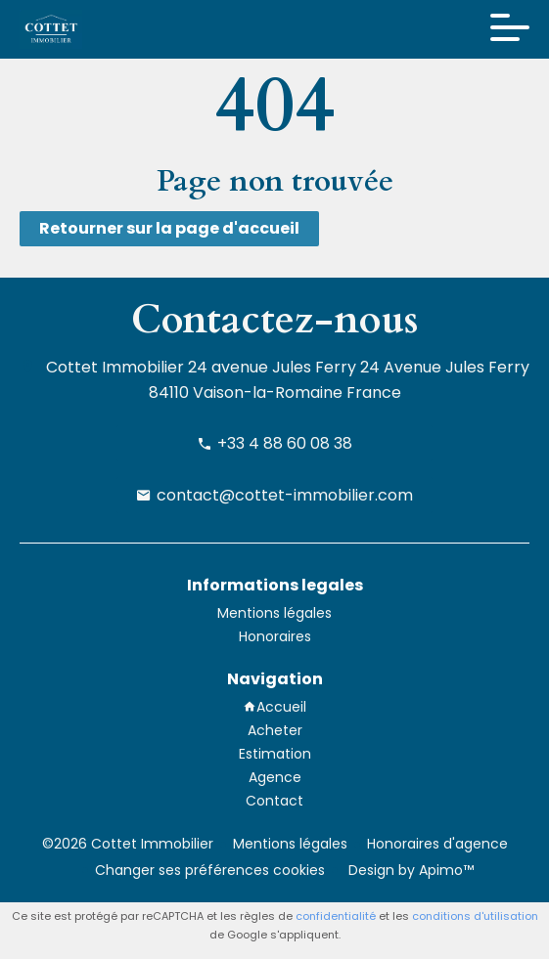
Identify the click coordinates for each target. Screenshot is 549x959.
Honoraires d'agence (437, 843)
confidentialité (336, 916)
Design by (409, 870)
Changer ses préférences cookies (210, 870)
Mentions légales (290, 843)
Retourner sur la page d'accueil (169, 228)
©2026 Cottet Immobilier (127, 843)
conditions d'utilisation (475, 916)
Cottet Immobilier (115, 367)
